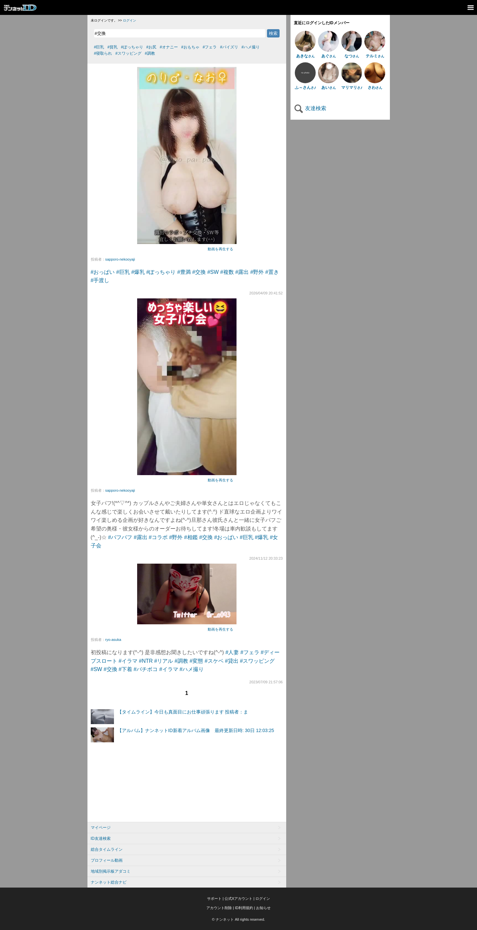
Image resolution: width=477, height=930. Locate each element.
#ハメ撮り (192, 669)
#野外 (257, 272)
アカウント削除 (219, 908)
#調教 (181, 661)
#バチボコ (145, 669)
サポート (214, 898)
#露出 (242, 272)
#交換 (199, 272)
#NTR (146, 661)
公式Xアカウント (238, 898)
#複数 (227, 272)
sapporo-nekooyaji (120, 259)
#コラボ (158, 537)
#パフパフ (120, 537)
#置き (272, 272)
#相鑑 (191, 537)
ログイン (129, 20)
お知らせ (263, 908)
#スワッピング (257, 661)
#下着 (125, 669)
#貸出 (231, 661)
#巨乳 (123, 272)
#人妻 (232, 652)
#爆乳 (138, 272)
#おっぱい (103, 272)
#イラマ (128, 661)
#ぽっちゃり (161, 272)
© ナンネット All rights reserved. (238, 919)
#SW (213, 272)
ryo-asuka (113, 640)
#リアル (163, 661)
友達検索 (310, 108)
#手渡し (100, 280)
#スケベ (214, 661)
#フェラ (249, 652)
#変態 (196, 661)
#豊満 (184, 272)
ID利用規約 (244, 908)
